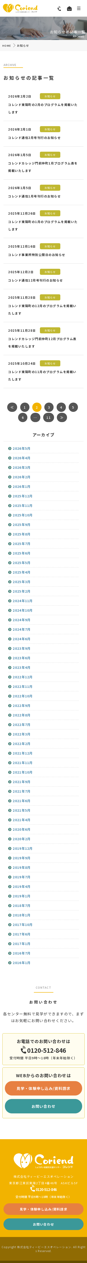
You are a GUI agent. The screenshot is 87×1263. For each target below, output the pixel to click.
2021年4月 (22, 819)
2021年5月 (22, 810)
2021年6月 (22, 800)
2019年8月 (22, 867)
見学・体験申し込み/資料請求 (43, 1088)
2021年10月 (23, 772)
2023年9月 (22, 648)
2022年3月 (22, 734)
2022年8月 (22, 715)
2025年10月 (23, 515)
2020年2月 (22, 839)
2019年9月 (22, 858)
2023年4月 (22, 667)
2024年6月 (22, 638)
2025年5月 (22, 562)
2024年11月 (23, 600)
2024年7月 (22, 629)
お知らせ (50, 96)
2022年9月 (22, 705)
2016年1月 (22, 962)
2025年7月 (22, 543)
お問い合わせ (44, 1106)
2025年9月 (22, 524)
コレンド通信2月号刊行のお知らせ (34, 137)
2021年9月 (22, 781)
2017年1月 (22, 943)
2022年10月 (23, 696)
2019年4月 (22, 886)
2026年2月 (22, 477)
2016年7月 (22, 953)
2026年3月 (22, 467)
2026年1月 (22, 486)
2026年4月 (22, 458)
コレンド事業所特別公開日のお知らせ (36, 255)
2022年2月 (22, 743)
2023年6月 (22, 658)
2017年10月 (23, 924)
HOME (6, 45)
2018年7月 (22, 905)
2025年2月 (22, 591)
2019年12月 (23, 848)
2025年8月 (22, 534)
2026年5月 (22, 448)
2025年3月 (22, 581)
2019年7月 (22, 877)
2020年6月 (22, 829)
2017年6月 (22, 934)
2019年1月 (22, 896)
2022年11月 (23, 686)
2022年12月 (23, 677)
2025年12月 (23, 496)
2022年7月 (22, 724)
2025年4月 (22, 572)
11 (48, 417)
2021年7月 (22, 791)
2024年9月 (22, 619)
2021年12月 (23, 753)
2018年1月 (22, 915)
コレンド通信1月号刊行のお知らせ (34, 196)
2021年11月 (23, 762)
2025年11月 (23, 505)
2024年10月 (23, 610)
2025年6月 (22, 553)
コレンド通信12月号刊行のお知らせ (35, 280)
